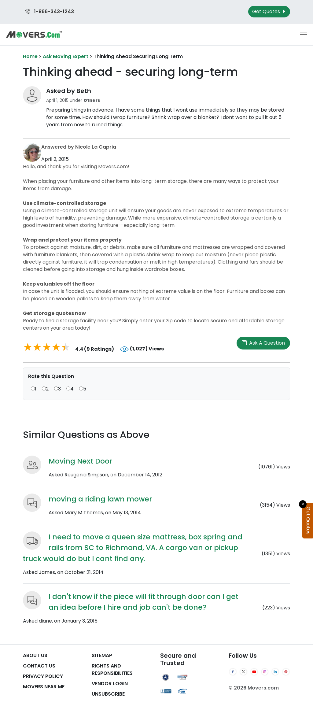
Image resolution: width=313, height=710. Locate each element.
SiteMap (102, 655)
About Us (35, 655)
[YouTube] (254, 671)
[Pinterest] (286, 671)
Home (30, 56)
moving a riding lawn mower (100, 499)
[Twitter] (243, 671)
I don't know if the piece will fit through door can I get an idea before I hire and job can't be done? (143, 601)
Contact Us (39, 665)
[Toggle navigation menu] (303, 34)
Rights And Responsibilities (112, 669)
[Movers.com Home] (34, 34)
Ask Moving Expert (65, 56)
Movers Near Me (43, 686)
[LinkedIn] (275, 671)
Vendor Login (110, 683)
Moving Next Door (80, 461)
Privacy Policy (43, 676)
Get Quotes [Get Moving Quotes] (269, 11)
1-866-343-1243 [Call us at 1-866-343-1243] (49, 11)
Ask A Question (263, 343)
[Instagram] (265, 671)
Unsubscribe (108, 693)
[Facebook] (233, 671)
